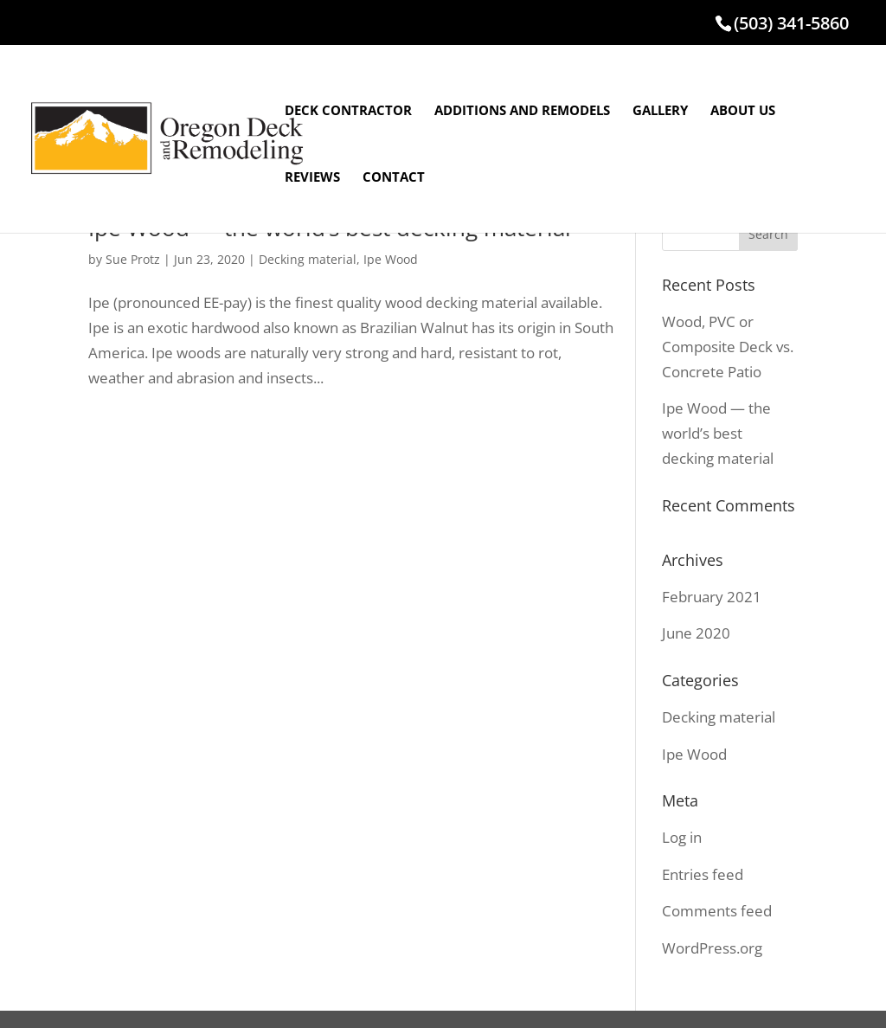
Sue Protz (133, 259)
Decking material (307, 259)
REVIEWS (312, 177)
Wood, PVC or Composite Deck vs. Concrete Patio (727, 347)
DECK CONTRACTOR (348, 111)
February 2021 (711, 597)
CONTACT (394, 177)
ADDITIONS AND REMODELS (522, 111)
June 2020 (696, 633)
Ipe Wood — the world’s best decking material (718, 433)
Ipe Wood (390, 259)
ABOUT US (742, 111)
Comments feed (717, 911)
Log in (682, 837)
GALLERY (660, 111)
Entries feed (702, 874)
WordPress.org (712, 948)
